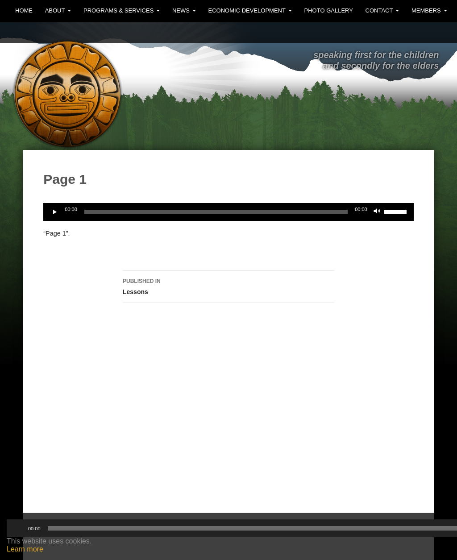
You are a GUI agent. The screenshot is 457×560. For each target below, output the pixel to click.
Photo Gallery (328, 10)
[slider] (216, 212)
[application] (228, 212)
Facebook (438, 32)
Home (24, 10)
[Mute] (377, 211)
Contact (379, 10)
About (55, 10)
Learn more (25, 549)
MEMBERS (426, 10)
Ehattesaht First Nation (200, 74)
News (181, 10)
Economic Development (247, 10)
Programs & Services (118, 10)
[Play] (54, 211)
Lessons (228, 285)
